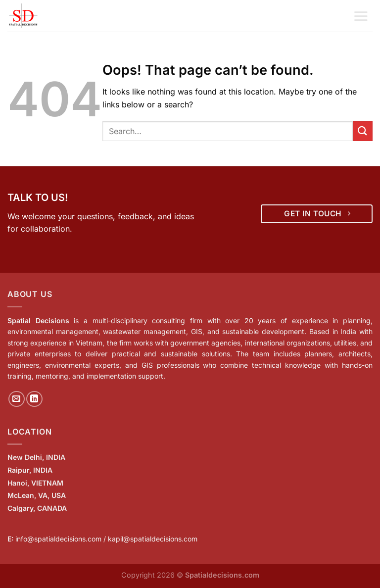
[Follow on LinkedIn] (34, 399)
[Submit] (363, 131)
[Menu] (361, 15)
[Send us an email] (16, 399)
